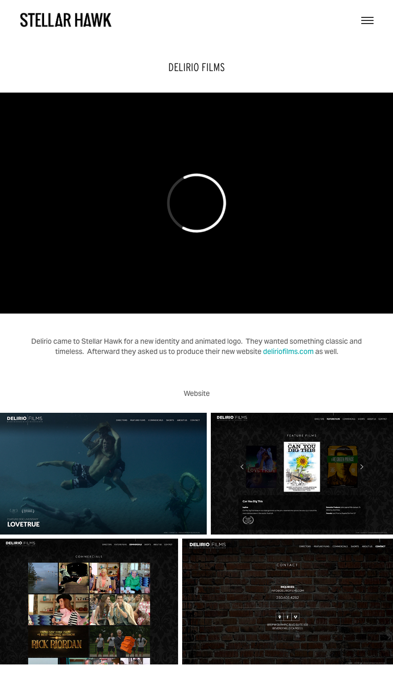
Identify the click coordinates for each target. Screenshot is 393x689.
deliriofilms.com (288, 351)
